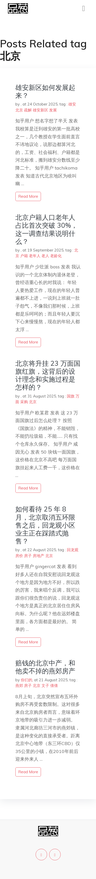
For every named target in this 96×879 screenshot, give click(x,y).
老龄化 (56, 255)
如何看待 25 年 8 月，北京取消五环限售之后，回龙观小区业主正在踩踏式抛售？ (45, 525)
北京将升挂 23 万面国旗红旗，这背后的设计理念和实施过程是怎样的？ (47, 375)
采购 (24, 401)
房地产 (38, 555)
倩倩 (54, 685)
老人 (45, 255)
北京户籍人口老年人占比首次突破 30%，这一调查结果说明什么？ (46, 229)
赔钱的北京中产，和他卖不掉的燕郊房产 (45, 667)
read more (28, 196)
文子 (45, 685)
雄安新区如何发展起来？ (45, 91)
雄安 (72, 104)
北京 (19, 110)
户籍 (24, 255)
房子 (28, 555)
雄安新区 (40, 110)
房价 (19, 555)
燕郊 (19, 685)
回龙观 (72, 549)
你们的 (26, 679)
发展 (53, 110)
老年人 (34, 255)
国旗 (70, 396)
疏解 (28, 110)
